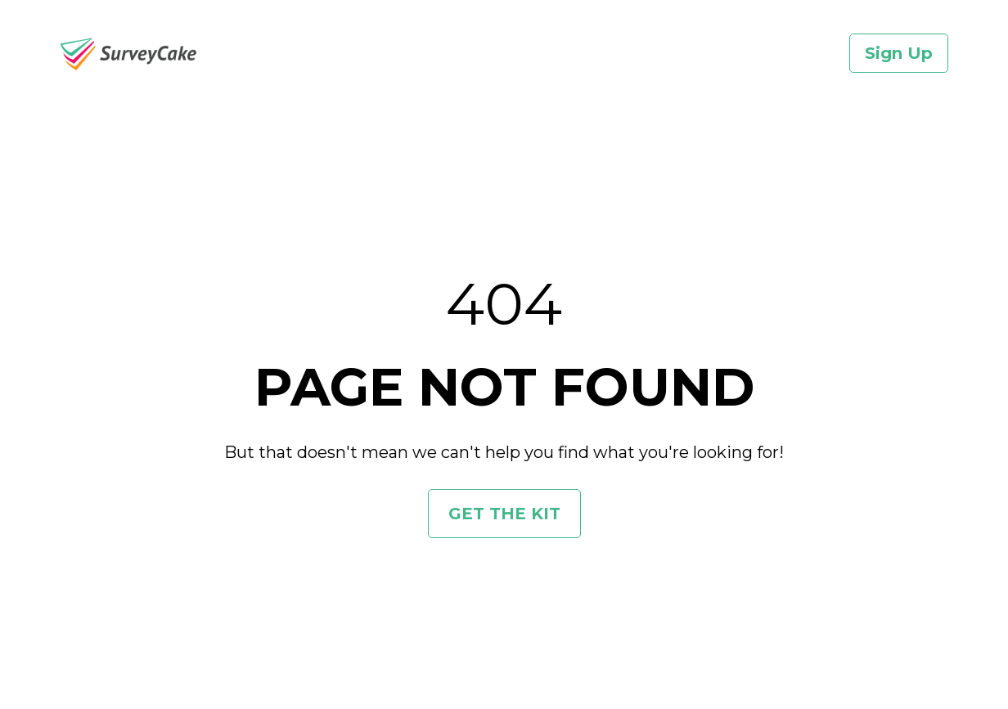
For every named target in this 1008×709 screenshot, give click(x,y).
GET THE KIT (504, 508)
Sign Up (899, 53)
